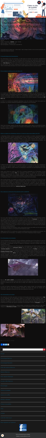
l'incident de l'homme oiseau (7, 251)
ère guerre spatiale (9, 279)
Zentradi (12, 41)
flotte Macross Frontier (11, 306)
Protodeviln (34, 219)
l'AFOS (14, 252)
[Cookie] (2, 435)
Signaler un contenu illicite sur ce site (23, 436)
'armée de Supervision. (21, 186)
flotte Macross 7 (6, 63)
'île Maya (35, 248)
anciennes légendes (5, 248)
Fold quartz (37, 302)
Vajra (44, 297)
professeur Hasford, (17, 247)
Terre (16, 172)
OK (44, 349)
